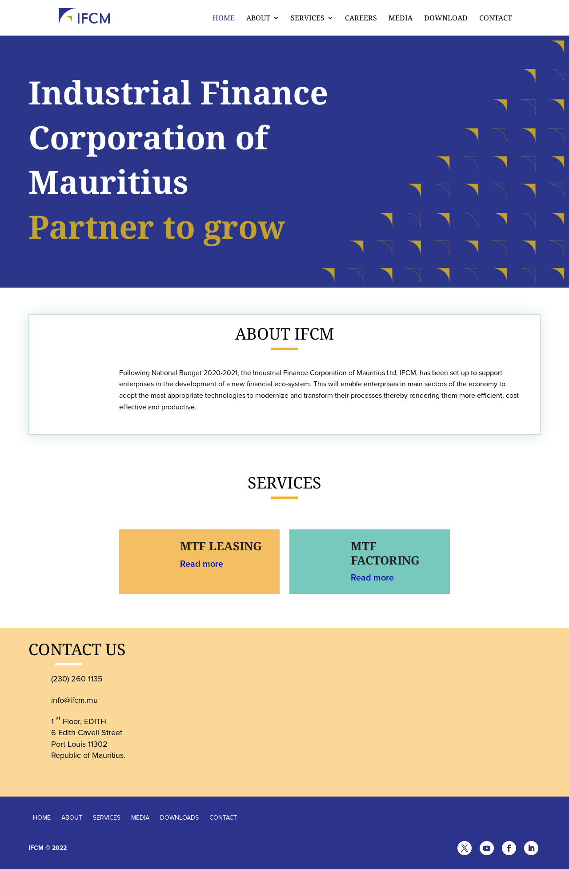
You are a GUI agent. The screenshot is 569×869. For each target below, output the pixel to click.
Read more (201, 564)
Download (446, 19)
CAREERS (361, 19)
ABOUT (71, 817)
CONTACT (223, 817)
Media (401, 19)
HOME (42, 817)
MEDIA (140, 817)
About (258, 19)
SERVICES (106, 817)
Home (223, 19)
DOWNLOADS (179, 817)
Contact (495, 19)
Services (308, 19)
